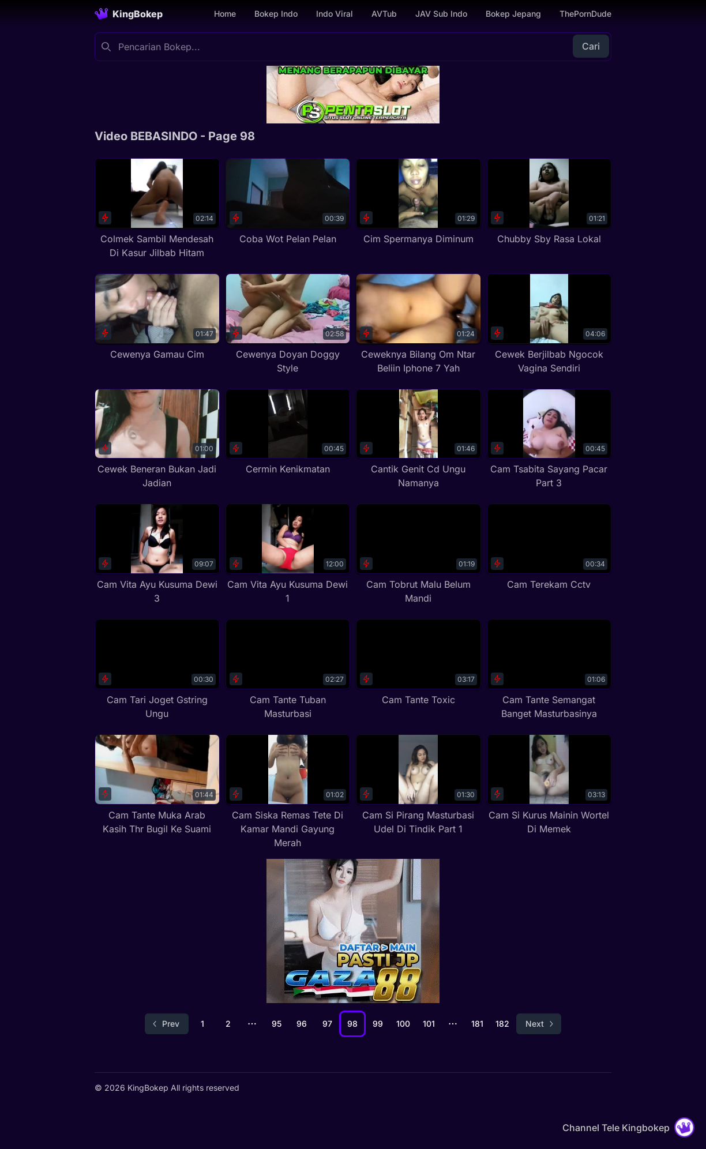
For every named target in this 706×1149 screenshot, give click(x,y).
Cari (591, 46)
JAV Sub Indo (441, 13)
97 (327, 1023)
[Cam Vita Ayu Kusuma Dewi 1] (288, 554)
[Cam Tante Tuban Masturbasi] (288, 669)
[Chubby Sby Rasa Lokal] (549, 202)
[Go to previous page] (167, 1023)
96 (301, 1023)
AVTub (384, 13)
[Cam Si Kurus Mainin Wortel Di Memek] (549, 785)
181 (477, 1023)
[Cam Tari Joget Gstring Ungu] (157, 669)
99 (378, 1023)
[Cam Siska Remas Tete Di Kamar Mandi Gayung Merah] (288, 792)
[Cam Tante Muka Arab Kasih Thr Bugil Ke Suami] (157, 785)
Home (225, 13)
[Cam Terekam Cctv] (549, 547)
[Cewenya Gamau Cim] (157, 317)
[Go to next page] (538, 1023)
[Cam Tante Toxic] (418, 663)
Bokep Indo (276, 13)
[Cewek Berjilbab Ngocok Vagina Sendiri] (549, 324)
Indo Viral (334, 13)
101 (429, 1023)
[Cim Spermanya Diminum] (418, 202)
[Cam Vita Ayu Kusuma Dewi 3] (157, 554)
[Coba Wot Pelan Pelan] (288, 202)
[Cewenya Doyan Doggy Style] (288, 324)
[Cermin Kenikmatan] (288, 432)
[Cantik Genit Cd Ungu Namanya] (418, 439)
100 (403, 1023)
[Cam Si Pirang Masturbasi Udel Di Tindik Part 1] (418, 785)
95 (276, 1023)
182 (502, 1023)
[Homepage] (129, 14)
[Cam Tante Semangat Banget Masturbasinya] (549, 669)
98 (352, 1023)
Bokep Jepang (513, 13)
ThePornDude (585, 13)
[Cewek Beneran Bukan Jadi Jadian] (157, 439)
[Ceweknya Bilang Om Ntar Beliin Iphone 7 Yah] (418, 324)
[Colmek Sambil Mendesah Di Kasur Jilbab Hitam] (157, 209)
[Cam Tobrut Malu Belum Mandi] (418, 554)
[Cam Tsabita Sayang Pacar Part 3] (549, 439)
